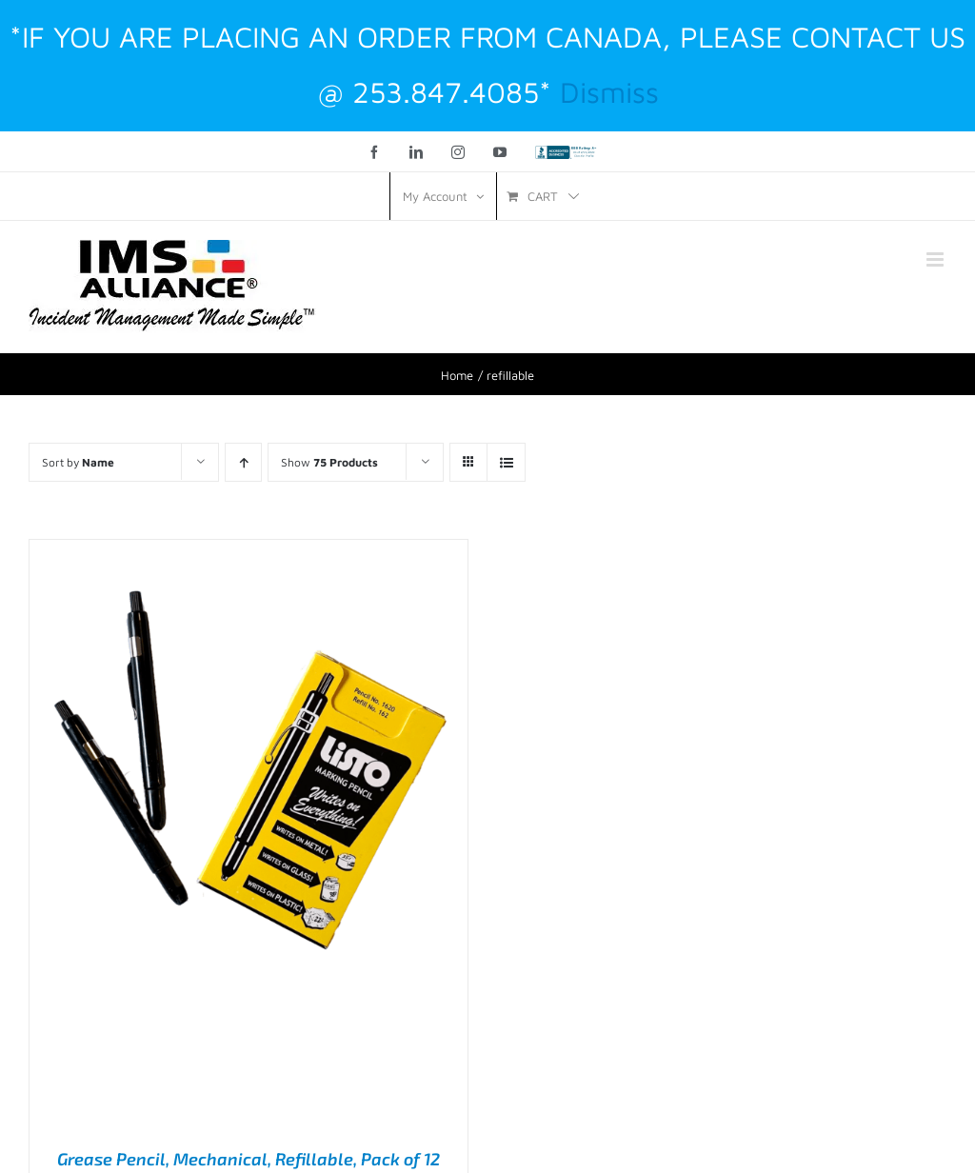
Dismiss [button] (609, 91)
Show (329, 462)
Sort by (78, 462)
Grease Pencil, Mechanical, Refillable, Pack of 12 (248, 1158)
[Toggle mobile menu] (936, 259)
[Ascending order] (243, 462)
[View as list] (506, 462)
